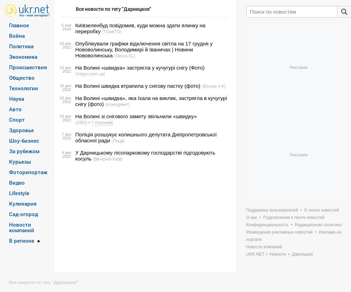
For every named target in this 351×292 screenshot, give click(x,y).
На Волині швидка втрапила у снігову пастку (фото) (137, 86)
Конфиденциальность (267, 224)
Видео (17, 182)
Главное (19, 25)
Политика (21, 46)
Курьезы (20, 161)
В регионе (21, 240)
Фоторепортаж (28, 172)
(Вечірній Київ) (108, 159)
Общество (22, 77)
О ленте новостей (321, 210)
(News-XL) (124, 55)
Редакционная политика (318, 224)
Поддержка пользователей (272, 210)
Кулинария (23, 203)
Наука (16, 98)
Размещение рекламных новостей (279, 232)
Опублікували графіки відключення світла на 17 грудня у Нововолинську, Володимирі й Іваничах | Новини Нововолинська (144, 49)
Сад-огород (23, 214)
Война (17, 35)
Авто (15, 109)
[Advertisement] (144, 217)
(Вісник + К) (214, 86)
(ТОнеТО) (112, 31)
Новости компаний (21, 227)
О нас (251, 217)
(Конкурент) (117, 104)
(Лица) (118, 140)
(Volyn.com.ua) (90, 74)
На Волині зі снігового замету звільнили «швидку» (136, 116)
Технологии (23, 88)
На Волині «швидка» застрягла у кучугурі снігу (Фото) (140, 68)
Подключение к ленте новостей (293, 217)
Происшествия (28, 67)
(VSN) (81, 122)
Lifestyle (19, 193)
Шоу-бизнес (24, 140)
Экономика (23, 56)
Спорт (17, 119)
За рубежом (24, 151)
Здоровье (21, 130)
